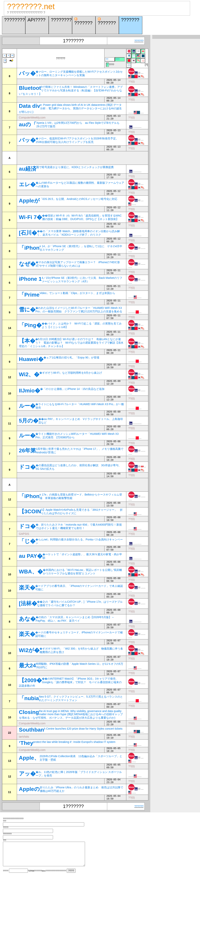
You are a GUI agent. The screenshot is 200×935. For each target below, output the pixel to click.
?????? (138, 40)
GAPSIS (24, 566)
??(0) (131, 82)
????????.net (31, 6)
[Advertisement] (64, 164)
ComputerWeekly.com (32, 120)
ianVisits (24, 784)
